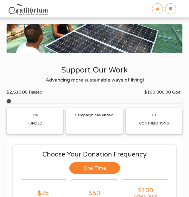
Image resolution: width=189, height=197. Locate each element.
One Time (94, 168)
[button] (170, 8)
